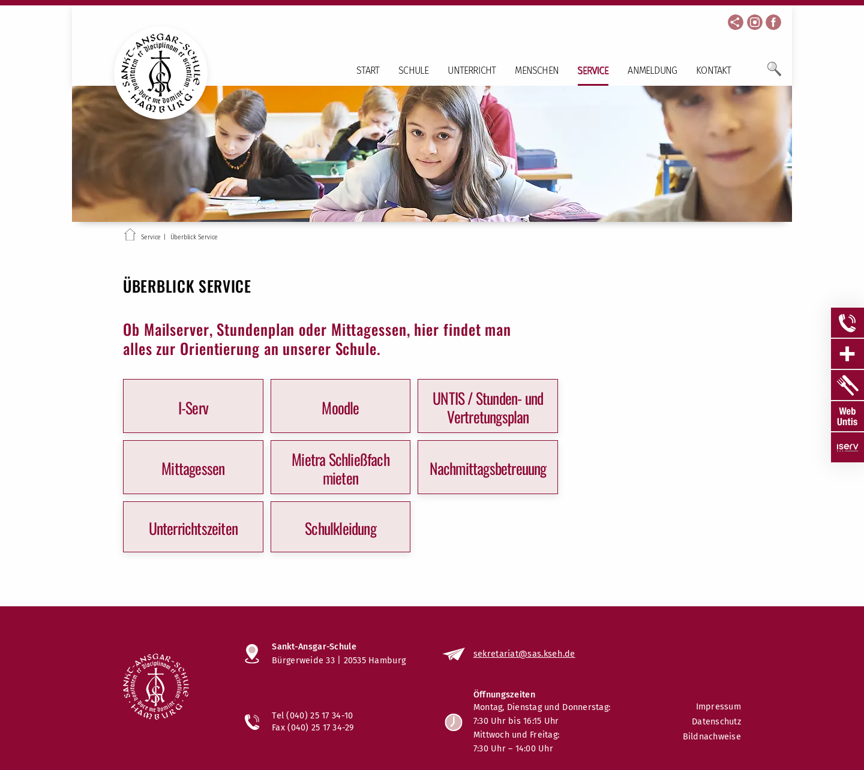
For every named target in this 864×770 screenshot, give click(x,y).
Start (367, 70)
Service (593, 70)
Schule (413, 70)
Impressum (718, 707)
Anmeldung (652, 70)
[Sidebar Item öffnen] (848, 323)
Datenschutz (716, 722)
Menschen (537, 70)
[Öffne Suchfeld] (774, 74)
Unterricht (472, 70)
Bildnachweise (712, 737)
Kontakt (713, 70)
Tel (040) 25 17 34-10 (312, 715)
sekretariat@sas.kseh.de (524, 653)
